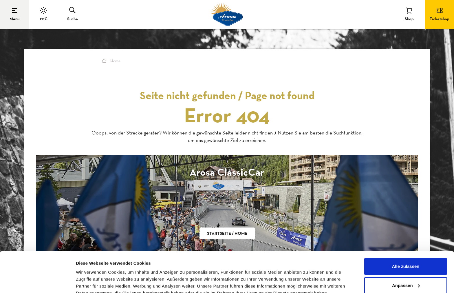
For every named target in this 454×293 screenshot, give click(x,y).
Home (111, 60)
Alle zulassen (405, 238)
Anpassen (406, 257)
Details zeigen (90, 281)
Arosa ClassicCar (227, 172)
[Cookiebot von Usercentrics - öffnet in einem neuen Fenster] (37, 281)
